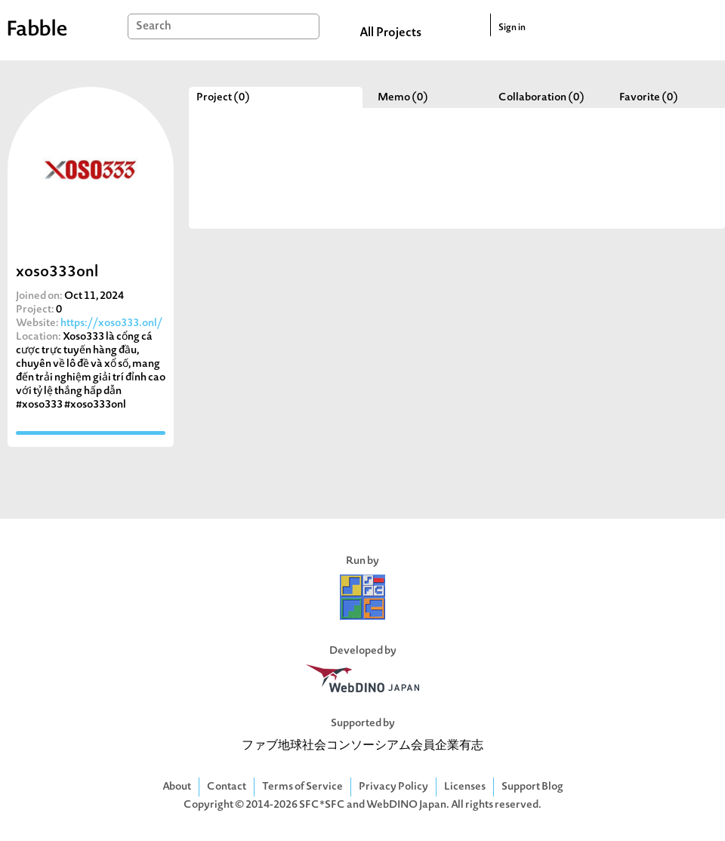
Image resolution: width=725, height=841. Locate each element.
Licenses (465, 787)
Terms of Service (302, 787)
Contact (226, 787)
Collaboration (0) (541, 97)
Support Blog (532, 787)
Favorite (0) (648, 97)
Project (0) (223, 97)
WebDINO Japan (406, 805)
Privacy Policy (393, 787)
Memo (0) (403, 97)
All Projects (390, 33)
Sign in (512, 27)
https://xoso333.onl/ (111, 323)
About (176, 787)
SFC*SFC (322, 805)
